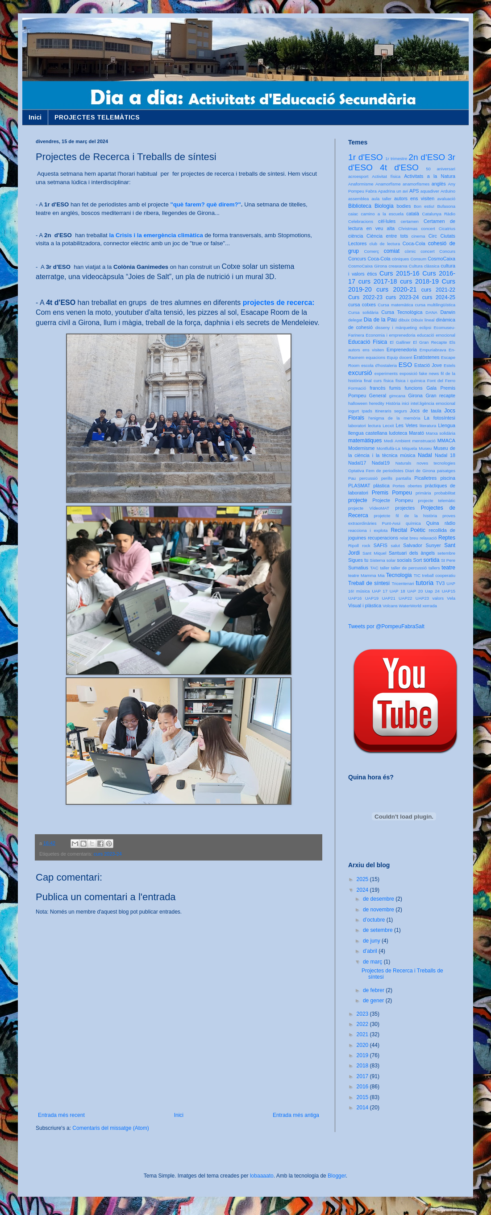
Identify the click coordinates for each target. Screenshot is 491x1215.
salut (395, 545)
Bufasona (446, 206)
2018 (363, 1066)
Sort (417, 560)
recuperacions (383, 537)
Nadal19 (381, 462)
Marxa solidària (440, 433)
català (412, 213)
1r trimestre (396, 158)
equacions (376, 357)
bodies (404, 206)
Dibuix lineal (422, 319)
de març (373, 962)
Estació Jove (428, 365)
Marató (416, 433)
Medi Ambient (397, 440)
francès (377, 388)
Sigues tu (358, 560)
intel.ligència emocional (433, 403)
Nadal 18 (445, 455)
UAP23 (422, 598)
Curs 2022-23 (365, 297)
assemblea (358, 198)
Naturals (403, 463)
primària (423, 492)
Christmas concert (416, 228)
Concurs (447, 251)
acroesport (358, 176)
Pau (352, 478)
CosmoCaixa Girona (367, 266)
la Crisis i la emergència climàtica (156, 235)
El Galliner (400, 342)
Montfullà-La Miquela (397, 448)
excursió (360, 372)
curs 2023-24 (108, 854)
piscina (447, 478)
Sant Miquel (374, 553)
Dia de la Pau (380, 320)
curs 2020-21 (396, 289)
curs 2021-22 (438, 290)
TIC (417, 575)
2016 (363, 1086)
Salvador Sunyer (422, 545)
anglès (439, 183)
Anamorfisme (388, 183)
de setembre (378, 930)
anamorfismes (416, 183)
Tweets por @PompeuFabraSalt (386, 626)
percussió (368, 478)
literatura (428, 425)
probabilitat (444, 492)
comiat (391, 251)
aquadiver (429, 191)
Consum (418, 258)
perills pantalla (396, 478)
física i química (410, 380)
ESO (405, 364)
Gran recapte (440, 395)
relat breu (409, 537)
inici (405, 403)
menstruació (424, 440)
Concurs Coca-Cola (369, 258)
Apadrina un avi (393, 191)
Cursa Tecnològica (401, 312)
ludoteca (398, 433)
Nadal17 (357, 462)
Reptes (446, 538)
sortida (431, 560)
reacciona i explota (367, 530)
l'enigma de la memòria (394, 418)
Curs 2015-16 (399, 273)
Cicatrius (447, 228)
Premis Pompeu (392, 493)
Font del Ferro (441, 380)
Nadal (425, 455)
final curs (373, 380)
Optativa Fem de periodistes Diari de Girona (391, 470)
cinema (418, 236)
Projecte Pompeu (392, 500)
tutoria (424, 582)
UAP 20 (415, 591)
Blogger (337, 1176)
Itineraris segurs (391, 410)
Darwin (447, 312)
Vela (451, 598)
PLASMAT (359, 485)
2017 (363, 1076)
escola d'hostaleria (379, 365)
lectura (374, 425)
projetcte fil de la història (405, 515)
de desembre (379, 899)
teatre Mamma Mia (366, 575)
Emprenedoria (402, 349)
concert (427, 251)
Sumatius (358, 567)
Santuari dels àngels (412, 553)
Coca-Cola (414, 243)
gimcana (397, 395)
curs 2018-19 (419, 281)
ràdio (450, 523)
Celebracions (360, 221)
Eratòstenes (427, 357)
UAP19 (372, 598)
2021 (363, 1034)
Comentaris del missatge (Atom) (110, 1128)
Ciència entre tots (387, 236)
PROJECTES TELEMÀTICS (97, 117)
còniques (400, 258)
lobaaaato (262, 1176)
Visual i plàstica (364, 605)
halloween (357, 403)
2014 (363, 1107)
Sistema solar (382, 560)
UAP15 (448, 591)
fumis (395, 388)
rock (366, 545)
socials (404, 560)
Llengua (446, 425)
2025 (363, 879)
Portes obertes (407, 485)
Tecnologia (399, 575)
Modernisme (361, 448)
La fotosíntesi (439, 417)
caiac (353, 213)
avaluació (446, 198)
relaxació (428, 537)
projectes (405, 508)
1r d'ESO (365, 157)
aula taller (381, 198)
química (413, 523)
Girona (415, 395)
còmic (410, 251)
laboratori (357, 425)
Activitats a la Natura (429, 176)
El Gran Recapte (430, 342)
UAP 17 (379, 591)
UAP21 (388, 598)
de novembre (379, 909)
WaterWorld (410, 605)
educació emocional (436, 335)
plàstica (381, 485)
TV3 (440, 583)
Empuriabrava (433, 349)
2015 (363, 1097)
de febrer (374, 990)
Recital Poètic (408, 530)
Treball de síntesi (369, 583)
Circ (433, 236)
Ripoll (353, 545)
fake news (429, 373)
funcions (413, 388)
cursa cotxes (362, 304)
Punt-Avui (391, 523)
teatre (448, 567)
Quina (432, 523)
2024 (363, 890)
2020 (363, 1045)
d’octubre (375, 920)
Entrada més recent (61, 1115)
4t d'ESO (399, 167)
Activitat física (386, 176)
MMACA (446, 440)
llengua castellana (367, 433)
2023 (363, 1014)
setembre (446, 553)
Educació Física (367, 342)
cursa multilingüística (435, 304)
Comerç (371, 251)
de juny (372, 941)
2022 (363, 1024)
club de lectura (385, 243)
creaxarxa (397, 266)
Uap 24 (432, 591)
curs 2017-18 (377, 281)
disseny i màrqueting (396, 327)
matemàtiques (365, 440)
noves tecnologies (436, 463)
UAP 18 (397, 591)
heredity (376, 403)
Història (393, 403)
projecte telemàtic (436, 500)
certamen (410, 221)
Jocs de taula (425, 410)
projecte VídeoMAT (368, 508)
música (407, 455)
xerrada (429, 605)
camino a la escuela (382, 213)
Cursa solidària (363, 312)
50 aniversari (440, 168)
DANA (431, 312)
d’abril (371, 951)
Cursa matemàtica (395, 304)
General (377, 395)
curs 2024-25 (438, 297)
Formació (357, 388)
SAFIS (380, 545)
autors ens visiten (414, 198)
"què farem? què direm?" (206, 204)
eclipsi (425, 327)
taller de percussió (409, 567)
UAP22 (405, 598)
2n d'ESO (426, 157)
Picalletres (425, 478)
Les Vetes (407, 425)
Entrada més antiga (296, 1115)
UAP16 (355, 598)
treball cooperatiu (438, 575)
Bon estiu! (424, 206)
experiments (386, 373)
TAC (374, 567)
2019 (363, 1055)
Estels (449, 365)
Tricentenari (402, 583)
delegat (355, 319)
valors (438, 598)
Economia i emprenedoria (390, 335)
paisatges (446, 470)
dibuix (404, 319)
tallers (434, 567)
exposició (408, 373)
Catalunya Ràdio (438, 213)
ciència (355, 236)
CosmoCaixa (441, 258)
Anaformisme (361, 183)
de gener (374, 1000)
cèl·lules (386, 221)
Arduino (448, 191)
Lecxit (388, 425)
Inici (35, 117)
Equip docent (399, 357)
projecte (357, 500)
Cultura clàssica (424, 266)
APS (414, 191)
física (388, 380)
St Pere (448, 560)
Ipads (367, 410)
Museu (425, 448)
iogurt (353, 410)
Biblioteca (359, 206)
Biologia (384, 206)
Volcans (390, 605)
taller (384, 567)
